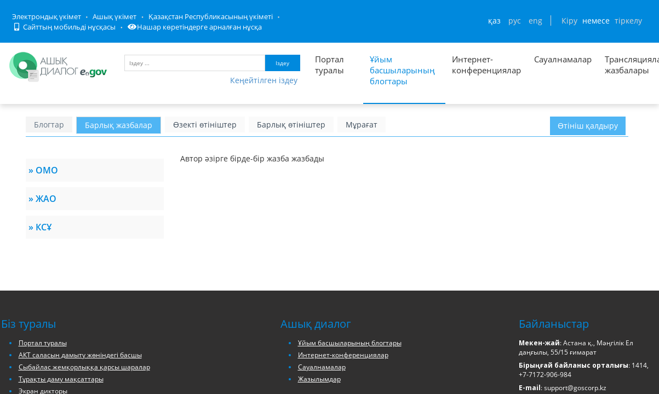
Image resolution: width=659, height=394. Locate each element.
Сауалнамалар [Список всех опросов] (563, 59)
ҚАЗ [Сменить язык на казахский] (494, 20)
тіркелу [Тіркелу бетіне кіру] (628, 20)
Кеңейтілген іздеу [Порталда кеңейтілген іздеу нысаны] (263, 80)
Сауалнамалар (322, 367)
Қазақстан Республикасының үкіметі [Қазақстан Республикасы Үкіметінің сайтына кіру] (210, 16)
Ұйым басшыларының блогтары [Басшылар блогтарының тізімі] (402, 70)
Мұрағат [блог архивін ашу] (361, 124)
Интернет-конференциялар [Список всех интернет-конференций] (486, 65)
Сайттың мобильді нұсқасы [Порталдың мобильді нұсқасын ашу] (64, 27)
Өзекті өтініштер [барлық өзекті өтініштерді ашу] (205, 124)
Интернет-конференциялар (343, 355)
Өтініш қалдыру (588, 125)
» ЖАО (42, 199)
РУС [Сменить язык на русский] (514, 20)
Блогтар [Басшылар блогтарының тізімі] (49, 124)
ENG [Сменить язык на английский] (535, 20)
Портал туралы (43, 342)
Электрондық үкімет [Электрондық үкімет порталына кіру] (46, 16)
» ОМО (43, 170)
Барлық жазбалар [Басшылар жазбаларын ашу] (118, 125)
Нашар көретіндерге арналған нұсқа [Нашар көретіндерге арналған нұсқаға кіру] (195, 27)
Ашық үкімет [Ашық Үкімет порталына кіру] (114, 16)
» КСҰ (39, 227)
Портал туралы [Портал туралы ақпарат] (329, 65)
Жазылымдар (319, 379)
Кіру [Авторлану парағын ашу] (569, 20)
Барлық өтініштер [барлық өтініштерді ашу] (291, 124)
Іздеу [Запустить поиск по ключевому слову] (282, 63)
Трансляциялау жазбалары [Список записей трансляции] (623, 65)
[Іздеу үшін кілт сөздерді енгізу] (194, 63)
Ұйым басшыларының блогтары (350, 342)
